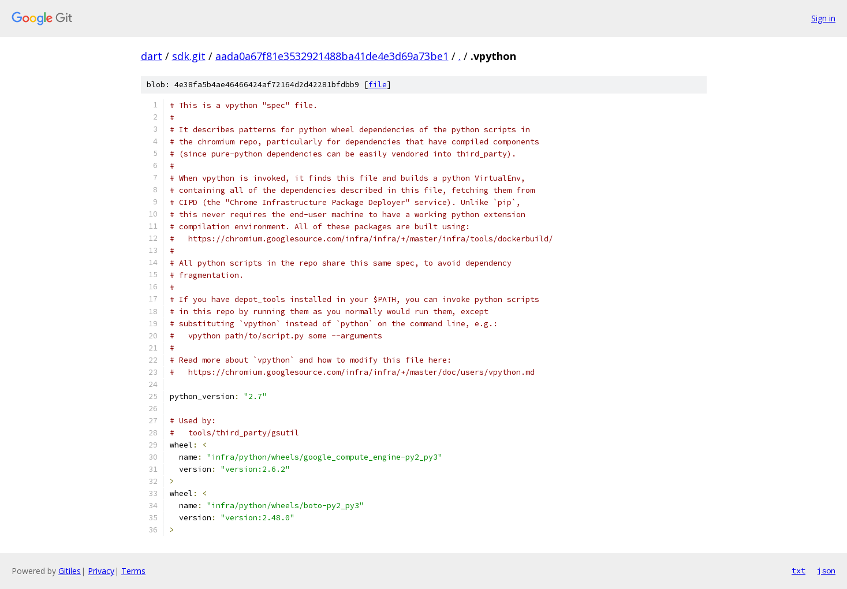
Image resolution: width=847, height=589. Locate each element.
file (377, 85)
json (826, 570)
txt (798, 570)
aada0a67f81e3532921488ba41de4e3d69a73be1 (332, 56)
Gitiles (69, 570)
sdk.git (189, 56)
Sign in (823, 18)
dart (151, 56)
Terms (133, 570)
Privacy (101, 570)
